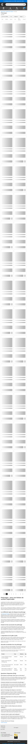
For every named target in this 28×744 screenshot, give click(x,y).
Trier (11, 16)
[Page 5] (16, 594)
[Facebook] (3, 727)
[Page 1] (7, 594)
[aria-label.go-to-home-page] (2, 5)
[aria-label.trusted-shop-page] (16, 736)
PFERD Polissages (4, 722)
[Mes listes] (17, 8)
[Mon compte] (10, 8)
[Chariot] (24, 8)
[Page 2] (9, 594)
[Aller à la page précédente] (4, 594)
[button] (3, 8)
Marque (21, 16)
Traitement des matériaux (9, 11)
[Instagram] (16, 727)
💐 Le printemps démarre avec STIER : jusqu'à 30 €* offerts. (13, 1)
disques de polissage (5, 613)
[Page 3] (11, 594)
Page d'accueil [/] (3, 11)
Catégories (16, 16)
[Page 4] (14, 594)
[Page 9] (20, 594)
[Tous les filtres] (5, 17)
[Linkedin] (3, 729)
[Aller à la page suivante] (23, 594)
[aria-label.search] (24, 4)
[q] (15, 4)
